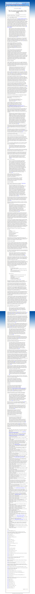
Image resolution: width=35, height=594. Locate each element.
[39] (24, 401)
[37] (13, 390)
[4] (24, 70)
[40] (14, 408)
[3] (7, 534)
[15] (7, 549)
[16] (12, 172)
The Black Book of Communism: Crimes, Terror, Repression (16, 105)
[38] (12, 400)
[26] (12, 313)
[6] (20, 74)
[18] (10, 200)
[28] (7, 569)
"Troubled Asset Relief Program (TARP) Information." (17, 432)
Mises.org (20, 8)
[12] (23, 130)
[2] (7, 531)
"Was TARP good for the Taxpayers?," (20, 487)
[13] (22, 131)
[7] (7, 539)
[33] (19, 348)
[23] (19, 312)
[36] (9, 374)
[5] (11, 72)
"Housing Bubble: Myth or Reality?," (19, 519)
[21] (20, 279)
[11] (7, 127)
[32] (19, 337)
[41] (7, 586)
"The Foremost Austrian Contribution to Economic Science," (17, 435)
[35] (11, 364)
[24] (26, 312)
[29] (14, 325)
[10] (18, 123)
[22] (16, 310)
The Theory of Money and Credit (22, 18)
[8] (7, 540)
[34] (14, 361)
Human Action (23, 183)
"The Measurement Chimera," (20, 516)
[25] (9, 313)
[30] (7, 572)
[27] (16, 313)
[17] (18, 195)
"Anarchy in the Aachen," (17, 444)
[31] (13, 334)
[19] (19, 211)
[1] (17, 36)
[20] (24, 255)
